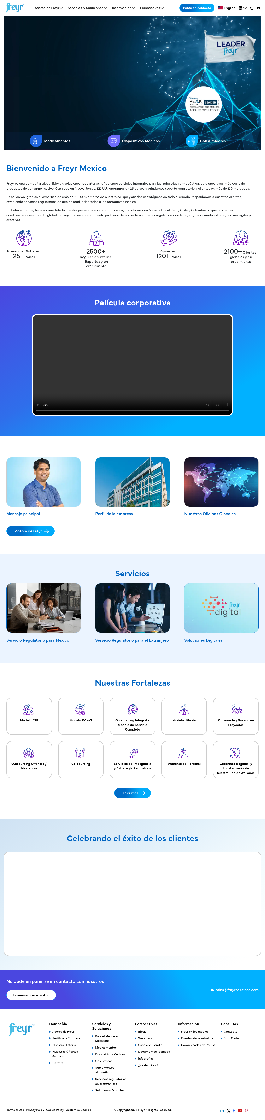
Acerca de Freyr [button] (47, 7)
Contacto (230, 1031)
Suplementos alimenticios (104, 1069)
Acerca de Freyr (28, 530)
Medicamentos (50, 141)
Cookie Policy (55, 1110)
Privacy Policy (35, 1110)
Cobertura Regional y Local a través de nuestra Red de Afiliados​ (236, 760)
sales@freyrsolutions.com (237, 989)
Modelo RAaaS (80, 711)
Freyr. (142, 1110)
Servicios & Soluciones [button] (85, 7)
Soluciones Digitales (203, 640)
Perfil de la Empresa (66, 1038)
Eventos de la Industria (197, 1038)
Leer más (130, 792)
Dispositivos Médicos (133, 141)
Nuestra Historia (64, 1045)
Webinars (145, 1038)
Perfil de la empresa (114, 513)
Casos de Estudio (150, 1045)
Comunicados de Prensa (198, 1045)
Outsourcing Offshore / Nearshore (29, 757)
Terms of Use (16, 1110)
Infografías (145, 1058)
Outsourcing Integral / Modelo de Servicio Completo (132, 716)
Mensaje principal (23, 513)
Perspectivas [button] (150, 7)
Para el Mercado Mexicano (106, 1038)
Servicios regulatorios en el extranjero (110, 1081)
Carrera (57, 1063)
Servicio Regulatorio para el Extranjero (132, 640)
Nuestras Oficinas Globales (210, 513)
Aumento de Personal (184, 755)
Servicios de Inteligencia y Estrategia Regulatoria (132, 757)
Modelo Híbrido (184, 711)
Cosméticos (103, 1061)
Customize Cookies (78, 1110)
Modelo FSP (29, 711)
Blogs (142, 1031)
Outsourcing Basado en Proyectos (236, 714)
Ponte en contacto (197, 7)
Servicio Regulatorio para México (37, 640)
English (229, 7)
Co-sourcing (80, 755)
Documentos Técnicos (154, 1051)
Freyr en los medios (194, 1031)
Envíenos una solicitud (31, 994)
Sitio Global (232, 1038)
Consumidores (206, 141)
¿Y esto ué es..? (148, 1065)
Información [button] (121, 7)
